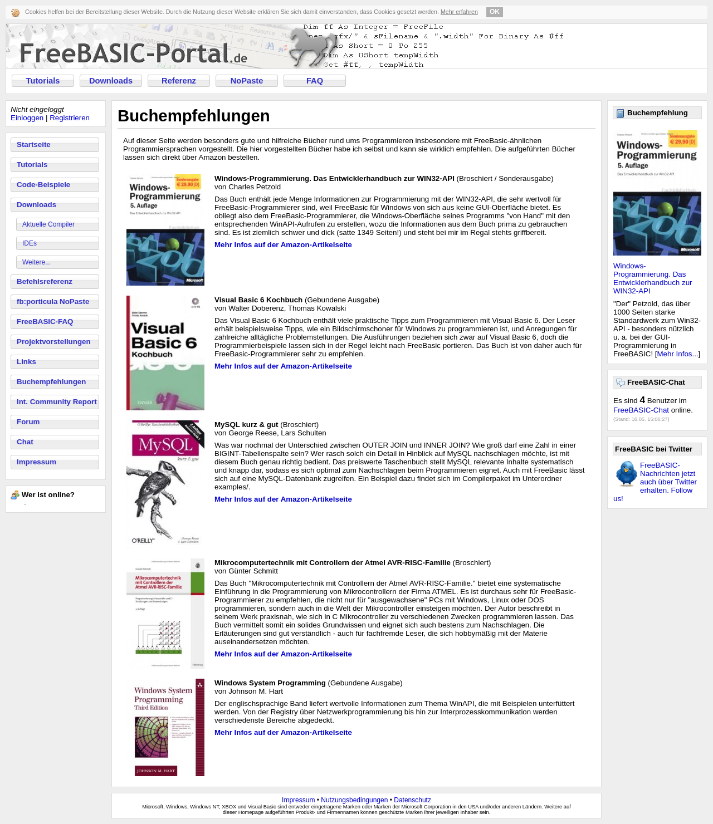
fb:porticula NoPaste (53, 301)
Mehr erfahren (459, 11)
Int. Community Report (57, 402)
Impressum (36, 462)
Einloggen (27, 118)
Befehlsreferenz (44, 281)
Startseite (34, 144)
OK (495, 12)
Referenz (179, 80)
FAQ (314, 80)
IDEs (29, 243)
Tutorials (43, 80)
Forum (28, 422)
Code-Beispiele (43, 184)
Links (26, 361)
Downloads (111, 80)
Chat (25, 442)
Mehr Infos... (678, 354)
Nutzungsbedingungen (354, 800)
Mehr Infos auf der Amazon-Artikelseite (283, 245)
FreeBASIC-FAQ (45, 321)
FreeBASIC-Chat (641, 410)
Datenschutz (412, 800)
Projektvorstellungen (54, 341)
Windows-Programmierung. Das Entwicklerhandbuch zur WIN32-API (652, 278)
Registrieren (70, 118)
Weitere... (36, 262)
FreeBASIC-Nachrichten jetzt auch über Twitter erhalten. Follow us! (655, 482)
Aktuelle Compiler (48, 224)
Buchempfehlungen (51, 381)
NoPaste (247, 80)
